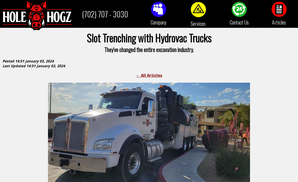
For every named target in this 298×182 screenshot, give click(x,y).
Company (158, 22)
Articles (279, 22)
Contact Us (239, 22)
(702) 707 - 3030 (105, 14)
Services (198, 23)
